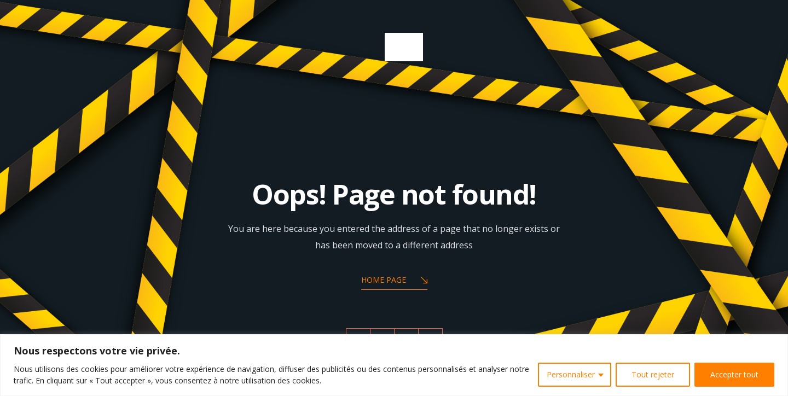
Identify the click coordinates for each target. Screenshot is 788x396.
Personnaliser (571, 374)
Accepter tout (734, 374)
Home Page (394, 281)
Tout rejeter (652, 374)
